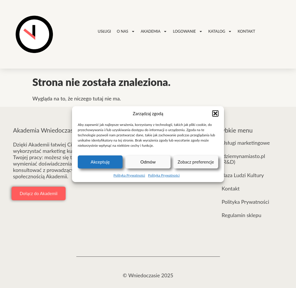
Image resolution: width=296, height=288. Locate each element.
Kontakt (246, 31)
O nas (126, 31)
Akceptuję (100, 161)
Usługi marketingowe (246, 143)
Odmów (148, 161)
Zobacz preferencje (195, 161)
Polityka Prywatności (129, 175)
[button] (215, 113)
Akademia (154, 31)
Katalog (220, 31)
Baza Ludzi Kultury (243, 175)
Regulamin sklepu (241, 215)
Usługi (104, 31)
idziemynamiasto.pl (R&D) (243, 159)
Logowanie (187, 31)
